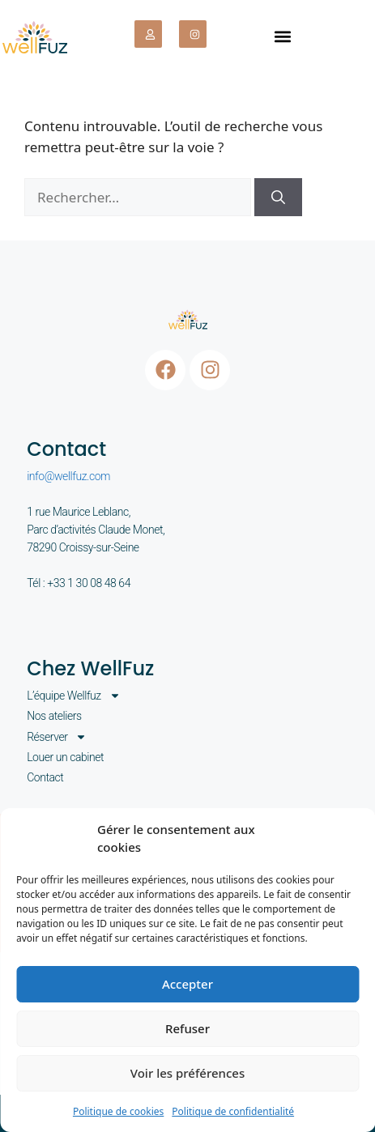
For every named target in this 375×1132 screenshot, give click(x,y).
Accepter (187, 984)
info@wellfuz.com (68, 476)
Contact (45, 777)
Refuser (187, 1028)
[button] (282, 36)
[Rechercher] (278, 197)
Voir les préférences (187, 1073)
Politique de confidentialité (233, 1111)
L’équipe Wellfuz (74, 695)
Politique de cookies (118, 1111)
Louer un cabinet (65, 757)
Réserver (57, 737)
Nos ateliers (54, 715)
